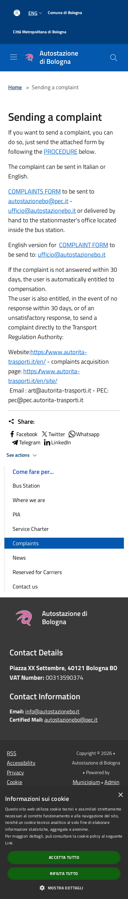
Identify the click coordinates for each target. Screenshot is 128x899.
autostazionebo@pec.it (38, 201)
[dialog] (64, 843)
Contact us (25, 586)
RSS (11, 753)
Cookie (14, 782)
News (19, 557)
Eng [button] (36, 12)
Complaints (26, 543)
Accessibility (21, 763)
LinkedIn (57, 442)
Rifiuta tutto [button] (64, 873)
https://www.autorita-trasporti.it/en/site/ (44, 375)
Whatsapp (83, 434)
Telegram (25, 442)
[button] (64, 887)
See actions (22, 455)
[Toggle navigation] (14, 57)
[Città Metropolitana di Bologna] (39, 32)
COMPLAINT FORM (83, 244)
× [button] (120, 795)
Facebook (23, 434)
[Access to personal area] (17, 13)
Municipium (86, 782)
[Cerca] (114, 58)
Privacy (15, 772)
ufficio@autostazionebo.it (42, 210)
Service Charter (31, 529)
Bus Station (26, 485)
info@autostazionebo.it (52, 711)
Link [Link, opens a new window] (9, 843)
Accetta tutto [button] (64, 857)
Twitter (52, 434)
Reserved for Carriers (37, 572)
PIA (16, 514)
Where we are (29, 500)
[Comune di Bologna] (65, 13)
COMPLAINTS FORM (34, 191)
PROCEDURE (60, 151)
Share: (21, 422)
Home (15, 87)
